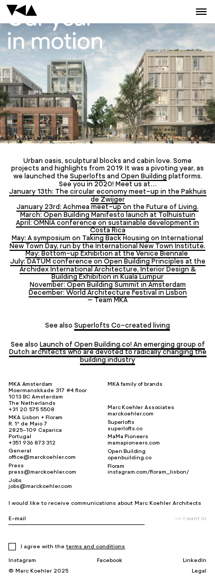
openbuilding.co (129, 457)
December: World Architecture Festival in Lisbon (108, 292)
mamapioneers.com (133, 443)
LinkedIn (195, 560)
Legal (199, 571)
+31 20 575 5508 (31, 409)
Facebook (109, 560)
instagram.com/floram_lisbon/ (148, 472)
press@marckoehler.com (42, 472)
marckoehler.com (130, 413)
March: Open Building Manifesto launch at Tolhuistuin (107, 215)
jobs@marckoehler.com (40, 486)
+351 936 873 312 (32, 443)
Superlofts (87, 176)
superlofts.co (124, 428)
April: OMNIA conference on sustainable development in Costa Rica (107, 226)
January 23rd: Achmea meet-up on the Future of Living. (107, 207)
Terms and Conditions (95, 546)
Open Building (144, 176)
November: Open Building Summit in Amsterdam (108, 284)
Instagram (22, 560)
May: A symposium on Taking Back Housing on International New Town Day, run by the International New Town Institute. (107, 242)
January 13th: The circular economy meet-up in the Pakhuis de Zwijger (108, 195)
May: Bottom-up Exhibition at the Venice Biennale (107, 253)
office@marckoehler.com (42, 457)
